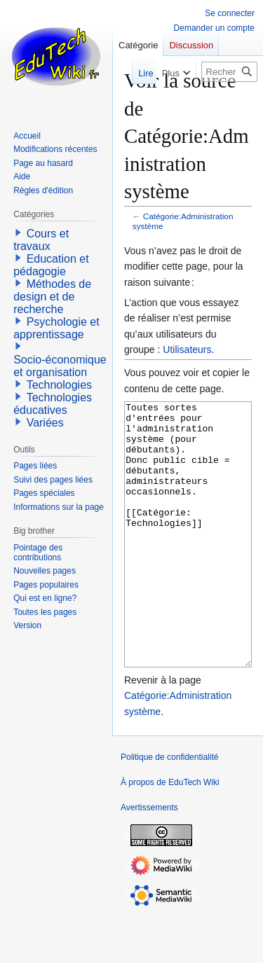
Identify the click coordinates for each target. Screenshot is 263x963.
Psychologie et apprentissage (56, 328)
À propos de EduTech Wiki (170, 835)
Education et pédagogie (50, 265)
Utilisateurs (187, 349)
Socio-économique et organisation (60, 366)
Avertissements (149, 860)
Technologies (59, 385)
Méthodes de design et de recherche (52, 296)
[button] (18, 232)
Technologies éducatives (52, 404)
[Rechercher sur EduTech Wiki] (229, 72)
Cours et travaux (41, 240)
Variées (45, 423)
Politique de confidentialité (169, 810)
